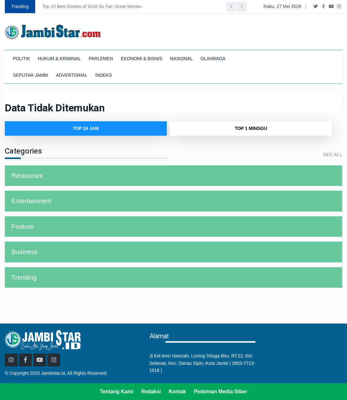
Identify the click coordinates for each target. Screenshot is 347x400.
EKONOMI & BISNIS (141, 58)
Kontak (177, 391)
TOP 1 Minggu (251, 128)
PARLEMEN (101, 58)
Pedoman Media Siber (220, 391)
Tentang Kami (116, 391)
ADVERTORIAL (71, 75)
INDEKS (103, 75)
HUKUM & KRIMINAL (59, 58)
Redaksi (151, 391)
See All (332, 154)
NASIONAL (181, 58)
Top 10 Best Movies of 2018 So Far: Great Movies (91, 6)
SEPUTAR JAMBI (30, 75)
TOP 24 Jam (86, 128)
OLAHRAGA (212, 58)
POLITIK (21, 58)
